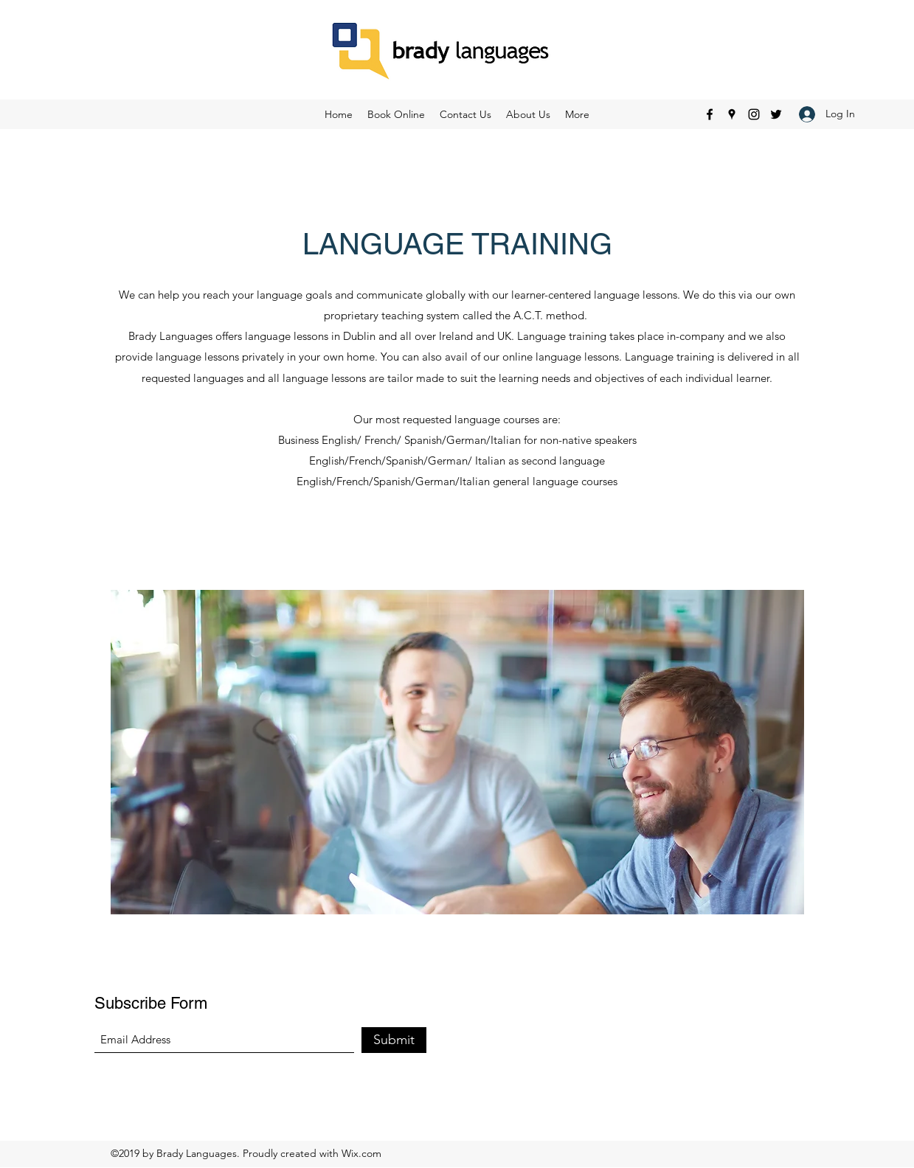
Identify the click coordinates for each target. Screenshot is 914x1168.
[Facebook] (709, 114)
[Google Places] (731, 114)
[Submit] (393, 1040)
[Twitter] (776, 114)
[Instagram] (754, 114)
